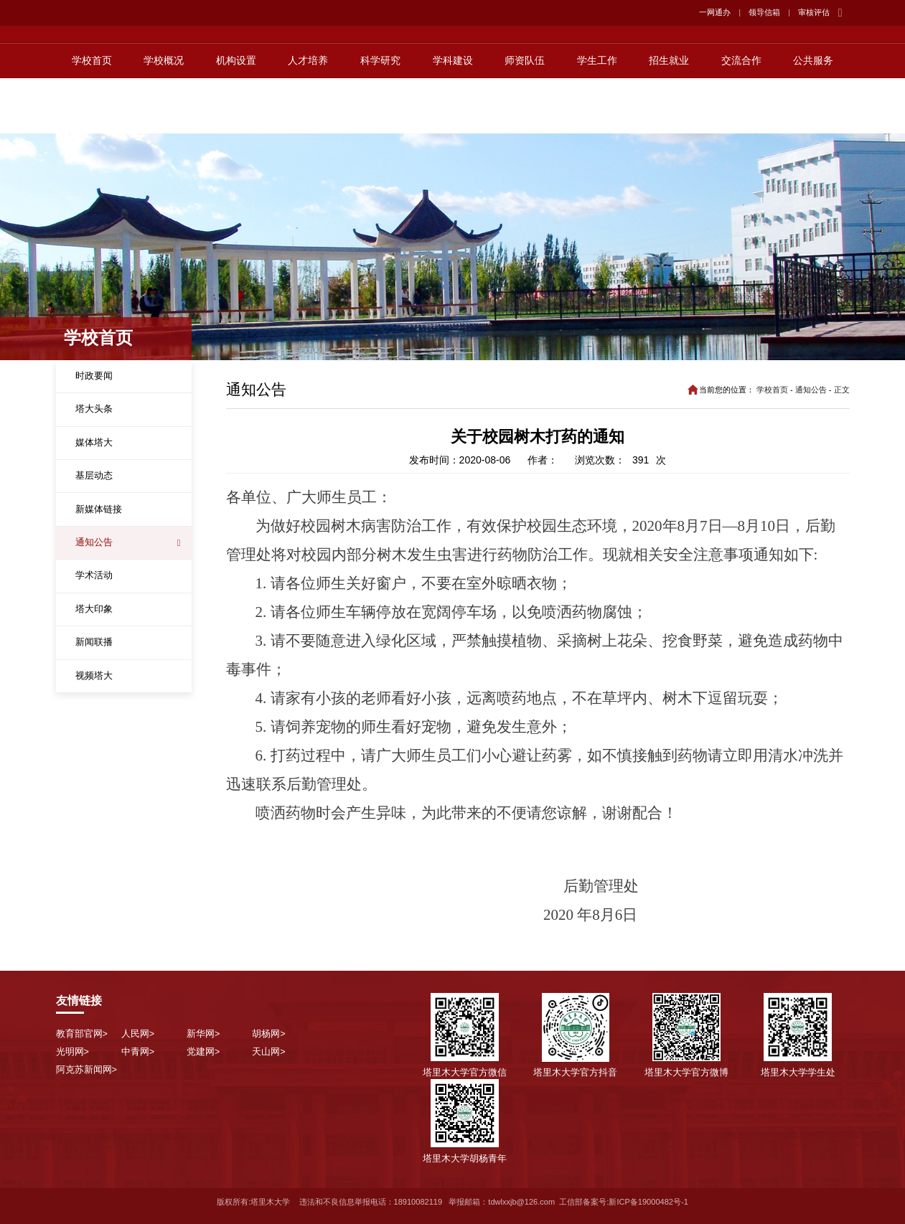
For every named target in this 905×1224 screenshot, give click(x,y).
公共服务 (813, 116)
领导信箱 (764, 12)
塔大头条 (94, 409)
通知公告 (94, 542)
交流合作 (741, 116)
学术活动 (94, 575)
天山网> (268, 1052)
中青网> (137, 1052)
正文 (842, 389)
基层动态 (94, 476)
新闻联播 (94, 642)
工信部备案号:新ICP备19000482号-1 (623, 1201)
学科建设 (453, 116)
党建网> (203, 1052)
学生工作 (597, 116)
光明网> (72, 1052)
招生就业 (669, 116)
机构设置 (236, 116)
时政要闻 (94, 376)
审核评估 (814, 12)
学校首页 (92, 116)
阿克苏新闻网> (86, 1070)
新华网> (203, 1034)
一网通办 (715, 12)
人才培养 (308, 116)
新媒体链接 (98, 509)
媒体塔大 (94, 443)
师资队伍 (525, 116)
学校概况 (164, 116)
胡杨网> (268, 1034)
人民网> (137, 1034)
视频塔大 (94, 676)
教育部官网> (82, 1034)
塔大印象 (94, 609)
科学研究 (380, 116)
